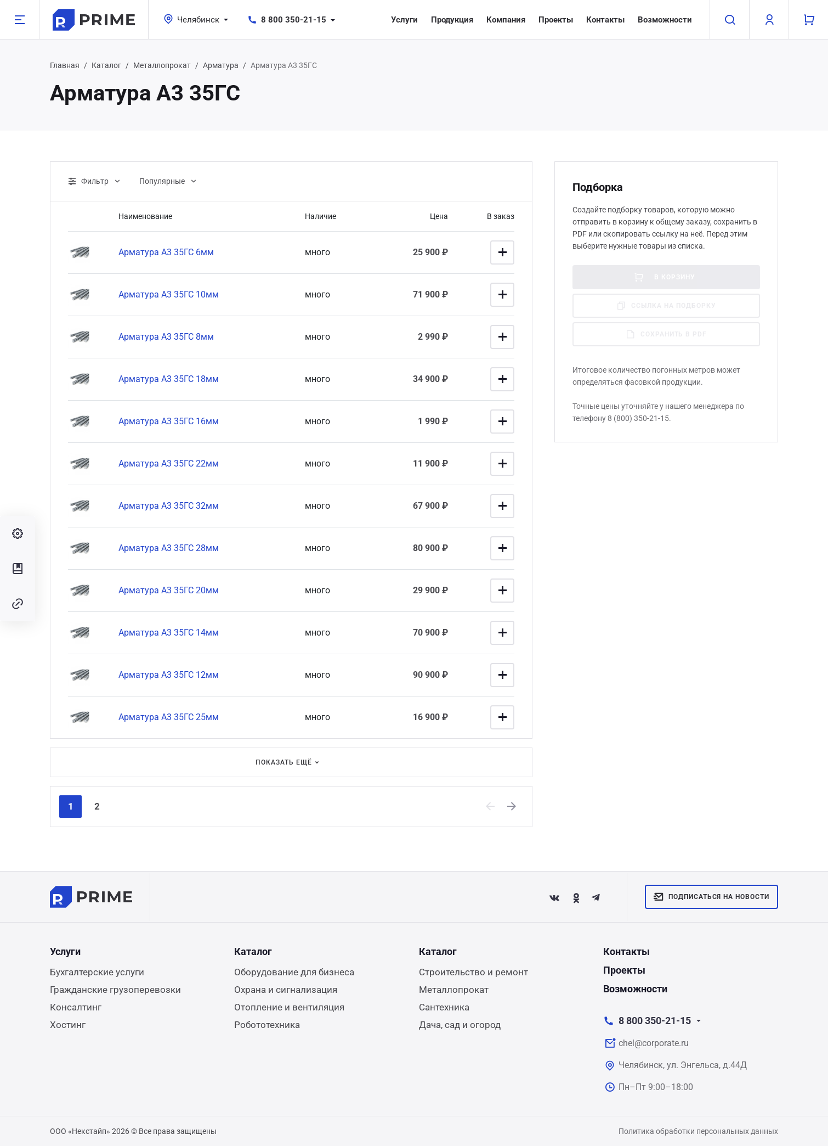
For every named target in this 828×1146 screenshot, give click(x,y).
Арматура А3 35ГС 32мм (168, 506)
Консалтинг (75, 1007)
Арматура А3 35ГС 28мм (168, 548)
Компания (505, 20)
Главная (65, 65)
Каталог (106, 65)
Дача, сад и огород (460, 1024)
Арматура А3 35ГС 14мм (168, 632)
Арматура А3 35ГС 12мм (168, 675)
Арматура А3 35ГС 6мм (166, 252)
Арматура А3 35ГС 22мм (168, 463)
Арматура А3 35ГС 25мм (168, 717)
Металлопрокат (162, 65)
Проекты (555, 20)
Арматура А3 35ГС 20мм (168, 590)
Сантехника (444, 1007)
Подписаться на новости (711, 896)
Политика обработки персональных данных (698, 1131)
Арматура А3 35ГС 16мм (168, 421)
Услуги (404, 20)
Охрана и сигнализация (285, 989)
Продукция (452, 20)
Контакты (605, 20)
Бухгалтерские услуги (97, 972)
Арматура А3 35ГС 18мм (168, 379)
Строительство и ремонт (473, 972)
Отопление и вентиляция (289, 1007)
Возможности (665, 20)
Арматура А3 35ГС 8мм (166, 337)
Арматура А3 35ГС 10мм (168, 294)
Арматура (221, 65)
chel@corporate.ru (654, 1043)
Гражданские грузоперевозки (115, 989)
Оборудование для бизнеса (294, 972)
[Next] (512, 806)
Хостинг (68, 1024)
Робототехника (267, 1024)
